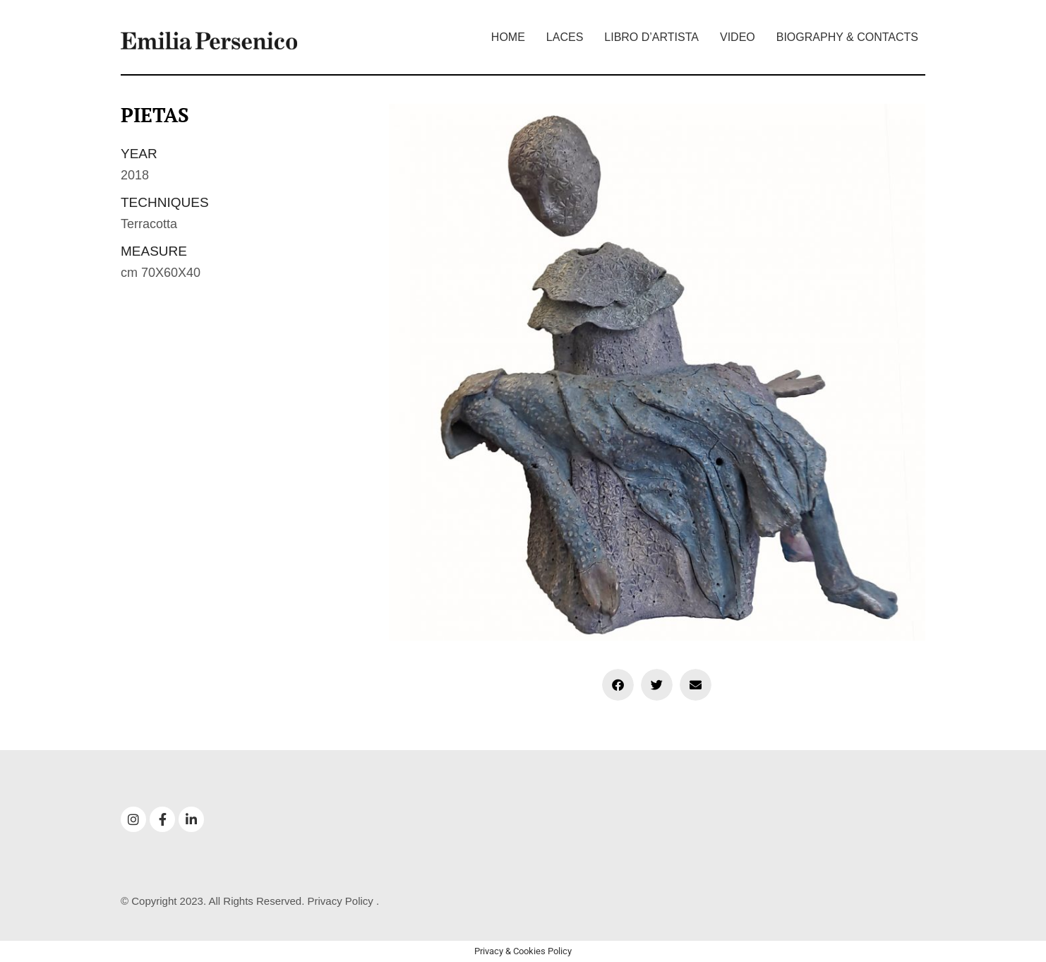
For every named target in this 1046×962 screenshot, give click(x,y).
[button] (618, 685)
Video (737, 37)
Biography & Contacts (847, 37)
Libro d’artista (651, 37)
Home (508, 37)
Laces (564, 37)
